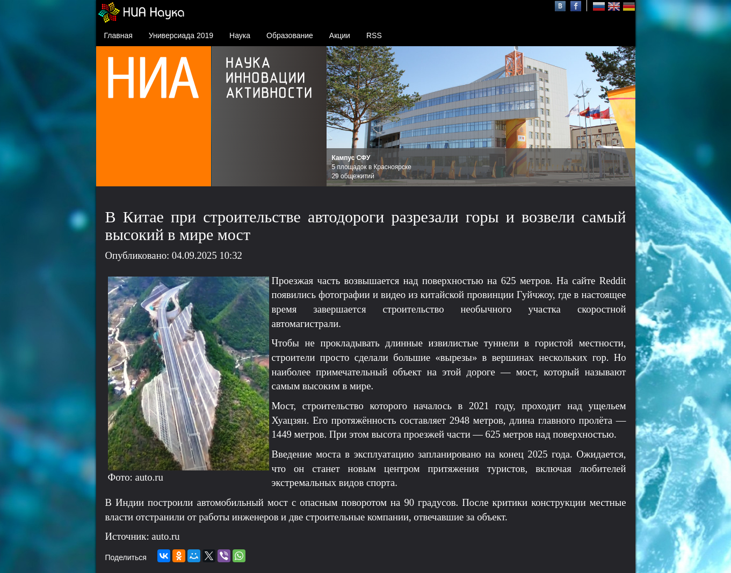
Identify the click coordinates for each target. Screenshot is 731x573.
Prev (340, 116)
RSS (374, 35)
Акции (339, 35)
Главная (118, 35)
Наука (239, 35)
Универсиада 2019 (181, 35)
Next (621, 116)
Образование (289, 35)
